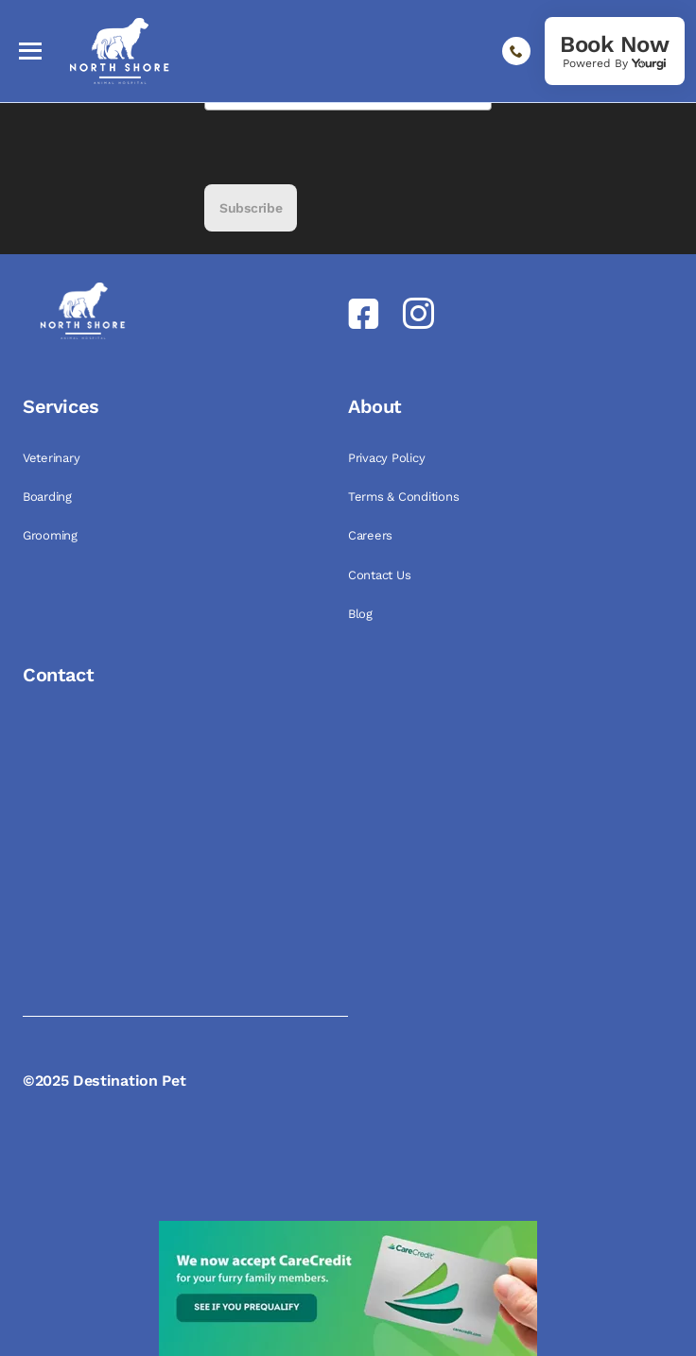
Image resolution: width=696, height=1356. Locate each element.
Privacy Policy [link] (388, 458)
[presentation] (348, 147)
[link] (615, 51)
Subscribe (250, 207)
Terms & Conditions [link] (405, 496)
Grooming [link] (52, 535)
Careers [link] (372, 535)
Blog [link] (362, 614)
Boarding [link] (49, 496)
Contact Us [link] (381, 575)
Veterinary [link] (53, 458)
